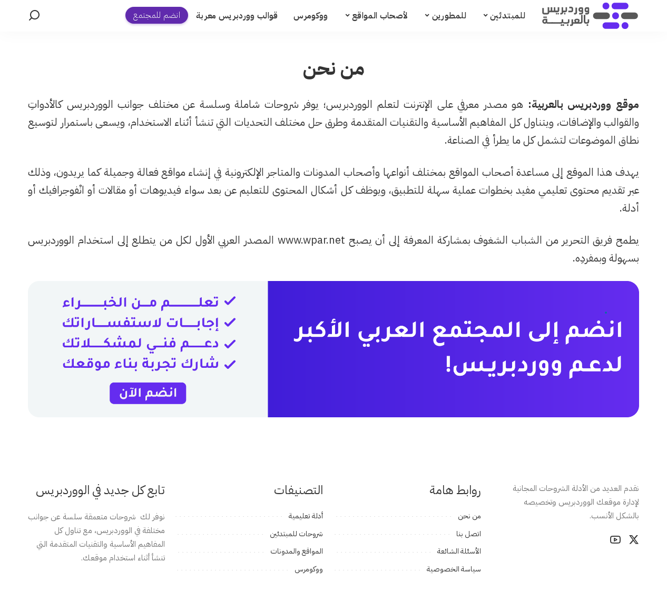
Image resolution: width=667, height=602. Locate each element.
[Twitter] (634, 539)
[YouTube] (615, 539)
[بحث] (34, 16)
